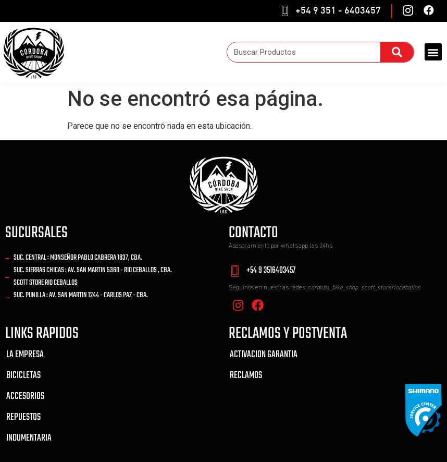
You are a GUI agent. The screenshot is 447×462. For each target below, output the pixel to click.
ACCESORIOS (25, 396)
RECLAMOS (246, 375)
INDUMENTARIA (29, 438)
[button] (433, 51)
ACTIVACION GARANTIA (263, 354)
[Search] (397, 52)
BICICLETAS (23, 375)
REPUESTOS (23, 417)
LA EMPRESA (25, 354)
